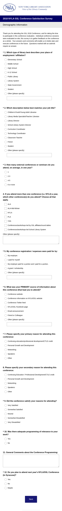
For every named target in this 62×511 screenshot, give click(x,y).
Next (31, 475)
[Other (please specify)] (29, 98)
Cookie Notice (34, 502)
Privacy (25, 502)
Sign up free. (43, 495)
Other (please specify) (11, 228)
